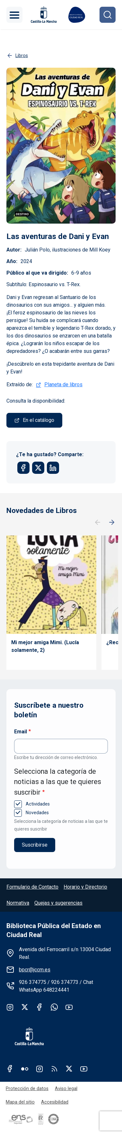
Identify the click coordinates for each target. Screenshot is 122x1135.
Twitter (24, 1007)
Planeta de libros (63, 384)
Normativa (17, 903)
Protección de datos (27, 1088)
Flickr (24, 1068)
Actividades (37, 803)
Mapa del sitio (20, 1102)
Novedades (36, 812)
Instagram (10, 1007)
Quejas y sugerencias (58, 903)
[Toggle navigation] (14, 15)
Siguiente (112, 522)
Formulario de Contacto (32, 887)
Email (20, 732)
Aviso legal (66, 1088)
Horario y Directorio (85, 887)
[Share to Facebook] (23, 468)
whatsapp (54, 1007)
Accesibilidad (54, 1102)
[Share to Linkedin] (53, 468)
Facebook (39, 1007)
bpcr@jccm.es (34, 970)
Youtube (69, 1007)
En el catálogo (38, 420)
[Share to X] (38, 468)
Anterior (97, 522)
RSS (54, 1068)
